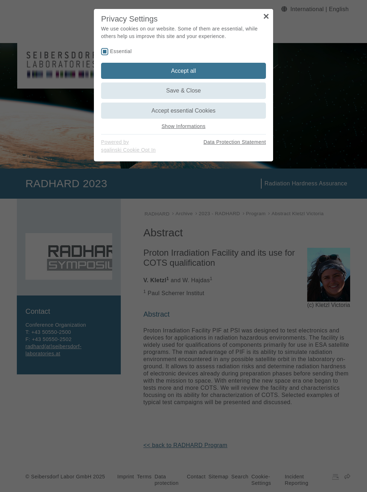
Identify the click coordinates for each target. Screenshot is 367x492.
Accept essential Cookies (184, 111)
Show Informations (184, 126)
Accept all (183, 71)
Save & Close (183, 90)
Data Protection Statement (235, 142)
